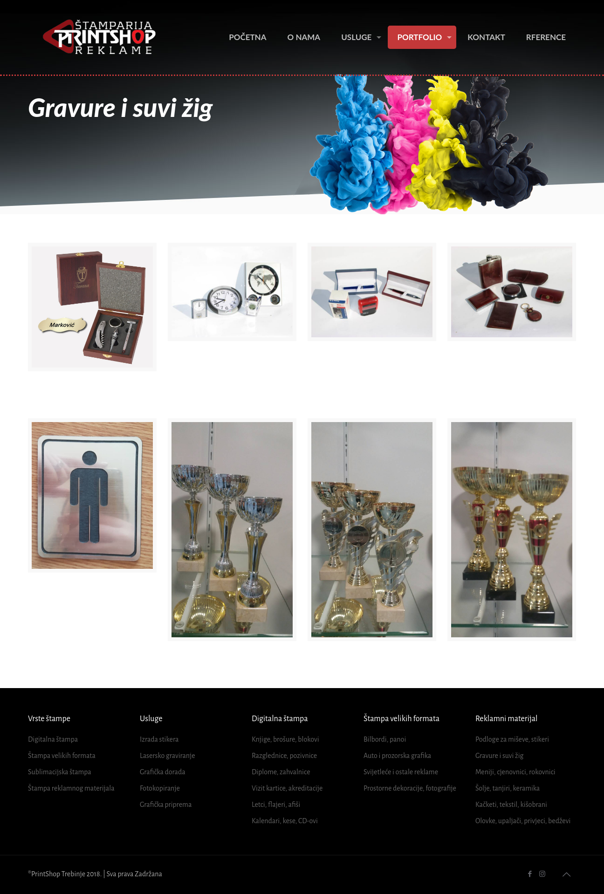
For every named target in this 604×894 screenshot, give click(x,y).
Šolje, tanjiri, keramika (507, 788)
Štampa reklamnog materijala (71, 788)
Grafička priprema (166, 804)
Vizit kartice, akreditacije (287, 788)
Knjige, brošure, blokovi (285, 739)
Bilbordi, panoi (385, 739)
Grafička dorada (162, 772)
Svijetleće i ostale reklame (401, 772)
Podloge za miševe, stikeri (512, 739)
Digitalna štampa (53, 739)
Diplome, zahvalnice (281, 772)
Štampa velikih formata (62, 755)
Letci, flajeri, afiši (276, 804)
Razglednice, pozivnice (284, 755)
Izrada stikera (159, 739)
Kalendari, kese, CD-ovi (285, 821)
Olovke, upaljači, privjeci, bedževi (522, 821)
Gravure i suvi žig (499, 755)
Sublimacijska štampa (59, 772)
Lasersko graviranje (167, 755)
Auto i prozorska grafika (397, 755)
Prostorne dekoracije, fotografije (410, 788)
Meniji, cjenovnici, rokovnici (515, 772)
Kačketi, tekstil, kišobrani (511, 804)
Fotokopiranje (160, 788)
